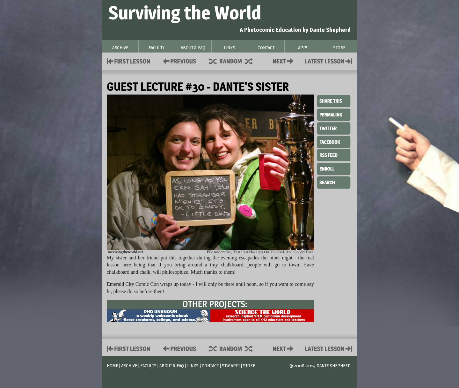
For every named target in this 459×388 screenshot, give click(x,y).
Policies (178, 61)
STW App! (231, 365)
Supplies (234, 61)
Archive (129, 365)
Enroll (334, 168)
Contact (284, 61)
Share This (334, 101)
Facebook (334, 141)
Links (193, 365)
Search (334, 182)
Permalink (334, 114)
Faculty (148, 365)
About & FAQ (171, 365)
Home (112, 365)
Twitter (334, 128)
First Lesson (128, 61)
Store (249, 365)
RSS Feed (334, 154)
